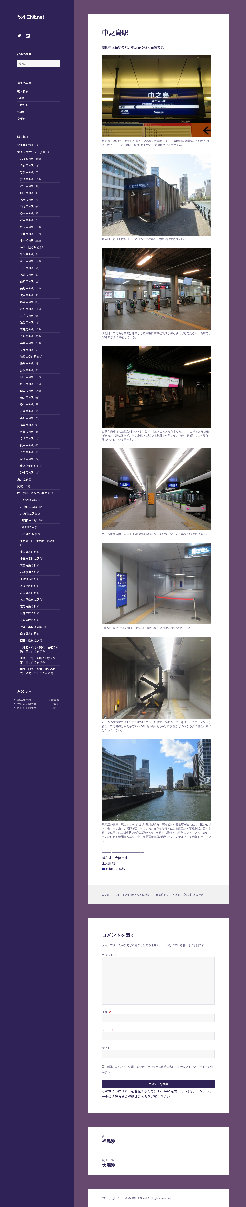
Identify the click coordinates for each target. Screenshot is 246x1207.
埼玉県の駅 (27, 227)
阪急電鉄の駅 (28, 606)
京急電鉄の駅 (28, 593)
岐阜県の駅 (27, 295)
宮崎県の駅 (27, 459)
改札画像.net (30, 16)
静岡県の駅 (27, 302)
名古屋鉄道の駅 (29, 599)
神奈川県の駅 (28, 247)
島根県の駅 (27, 370)
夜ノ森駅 (22, 91)
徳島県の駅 (27, 397)
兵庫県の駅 (27, 343)
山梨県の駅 (27, 281)
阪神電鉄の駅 (28, 613)
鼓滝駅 (21, 112)
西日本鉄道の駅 (29, 640)
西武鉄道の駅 (28, 572)
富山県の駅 (27, 261)
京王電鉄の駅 (28, 565)
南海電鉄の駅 (28, 633)
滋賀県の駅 (27, 322)
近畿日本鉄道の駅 (31, 627)
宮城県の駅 (27, 179)
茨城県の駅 (27, 206)
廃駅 (20, 486)
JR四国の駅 (27, 527)
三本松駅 (22, 105)
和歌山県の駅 (28, 356)
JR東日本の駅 (28, 507)
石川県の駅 (27, 268)
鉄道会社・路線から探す (32, 493)
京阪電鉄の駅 (28, 620)
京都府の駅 (27, 329)
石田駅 (21, 98)
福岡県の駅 (27, 425)
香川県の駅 (27, 404)
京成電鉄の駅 (28, 586)
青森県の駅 (27, 165)
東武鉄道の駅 (28, 579)
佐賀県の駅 (27, 432)
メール (108, 1030)
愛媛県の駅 (27, 411)
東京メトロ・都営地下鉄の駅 (38, 541)
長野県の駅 (27, 288)
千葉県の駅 (27, 234)
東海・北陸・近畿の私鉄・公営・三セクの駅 (38, 660)
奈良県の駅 (27, 350)
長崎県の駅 (27, 438)
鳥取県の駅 (27, 363)
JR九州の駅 (27, 534)
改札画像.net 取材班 (137, 895)
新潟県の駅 (27, 254)
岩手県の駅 (27, 172)
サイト (106, 1048)
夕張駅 (21, 119)
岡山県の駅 (27, 377)
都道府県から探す (28, 152)
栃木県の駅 (27, 213)
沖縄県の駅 (27, 472)
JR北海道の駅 (28, 500)
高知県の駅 (27, 418)
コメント (109, 955)
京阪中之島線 (183, 895)
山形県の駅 (27, 193)
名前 (106, 1012)
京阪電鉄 (198, 895)
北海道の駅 (27, 159)
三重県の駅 (27, 316)
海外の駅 (22, 479)
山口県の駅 (27, 391)
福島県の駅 (27, 200)
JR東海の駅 (27, 513)
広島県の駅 (27, 384)
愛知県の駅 (27, 309)
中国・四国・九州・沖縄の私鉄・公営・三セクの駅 (38, 671)
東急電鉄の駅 (28, 552)
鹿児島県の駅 (28, 466)
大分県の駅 (27, 452)
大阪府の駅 (27, 336)
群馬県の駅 (27, 220)
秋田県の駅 (27, 186)
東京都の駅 (27, 240)
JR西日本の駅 (28, 520)
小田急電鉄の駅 (29, 558)
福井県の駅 (27, 275)
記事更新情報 (25, 145)
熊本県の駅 (27, 445)
